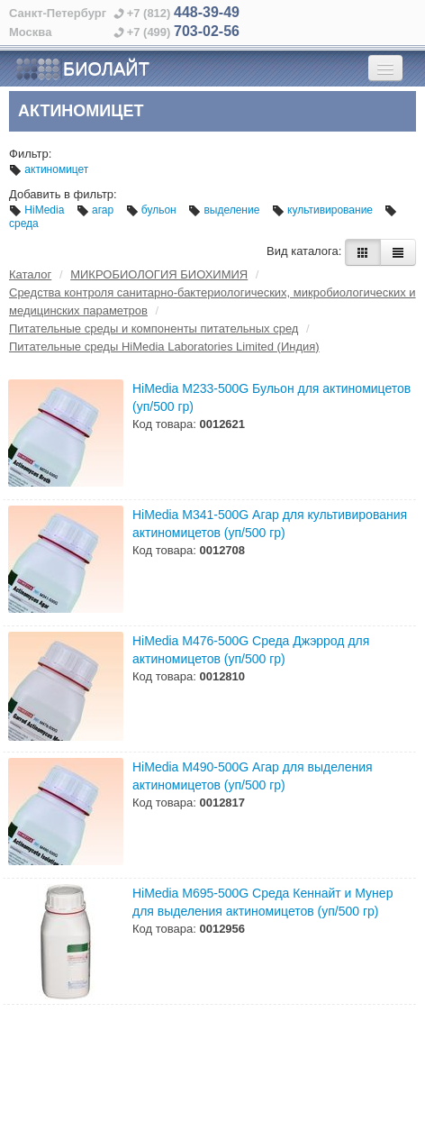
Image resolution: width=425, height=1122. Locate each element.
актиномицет (48, 169)
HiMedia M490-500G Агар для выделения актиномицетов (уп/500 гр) (252, 776)
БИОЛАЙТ (82, 69)
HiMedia (38, 210)
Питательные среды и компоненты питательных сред (153, 328)
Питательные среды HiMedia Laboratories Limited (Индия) (164, 346)
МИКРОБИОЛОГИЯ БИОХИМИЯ (159, 274)
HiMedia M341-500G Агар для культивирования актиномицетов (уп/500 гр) (269, 523)
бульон (153, 210)
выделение (225, 210)
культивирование (324, 210)
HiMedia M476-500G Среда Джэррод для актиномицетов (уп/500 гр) (250, 650)
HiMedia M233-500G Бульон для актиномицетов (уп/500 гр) (271, 397)
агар (97, 210)
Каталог (30, 274)
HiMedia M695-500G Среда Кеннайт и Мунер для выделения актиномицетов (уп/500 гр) (262, 902)
